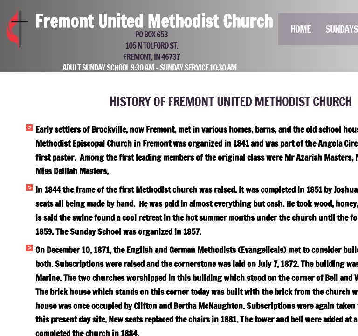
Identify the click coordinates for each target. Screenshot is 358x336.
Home (300, 29)
